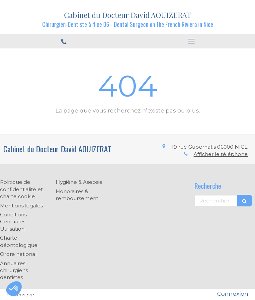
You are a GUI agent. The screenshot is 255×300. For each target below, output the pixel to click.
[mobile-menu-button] (191, 41)
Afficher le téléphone (221, 154)
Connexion (232, 293)
